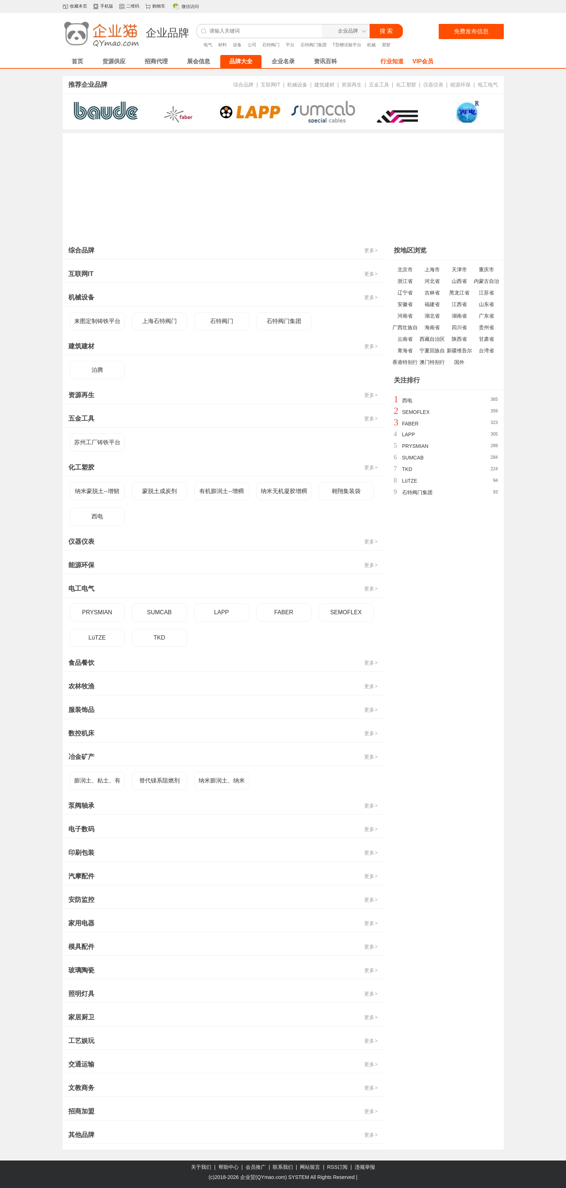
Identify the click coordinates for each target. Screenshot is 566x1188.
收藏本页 (78, 6)
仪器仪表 (433, 85)
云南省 (405, 339)
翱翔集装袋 (346, 491)
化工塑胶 (406, 85)
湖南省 (459, 316)
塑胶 (386, 44)
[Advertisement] (283, 187)
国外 (459, 362)
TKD (159, 638)
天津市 (459, 269)
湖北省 (432, 316)
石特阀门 (271, 44)
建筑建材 (324, 85)
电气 (208, 44)
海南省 (432, 327)
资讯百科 (325, 61)
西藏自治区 (432, 339)
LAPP (221, 612)
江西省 (459, 304)
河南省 (405, 316)
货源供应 (113, 61)
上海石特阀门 (159, 321)
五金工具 (379, 85)
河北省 (432, 281)
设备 (237, 44)
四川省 (459, 327)
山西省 (459, 281)
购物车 (158, 6)
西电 (97, 516)
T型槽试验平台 (346, 44)
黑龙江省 (459, 293)
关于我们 (201, 1167)
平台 (290, 44)
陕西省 (459, 339)
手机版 (106, 6)
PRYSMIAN (97, 612)
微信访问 (190, 6)
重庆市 (486, 269)
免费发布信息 (471, 31)
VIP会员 (423, 61)
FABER (283, 612)
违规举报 (365, 1167)
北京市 (405, 269)
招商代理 (156, 61)
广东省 (486, 316)
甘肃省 (486, 339)
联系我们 (283, 1167)
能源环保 (460, 85)
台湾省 (486, 350)
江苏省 (486, 293)
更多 (371, 250)
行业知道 (392, 61)
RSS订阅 (337, 1167)
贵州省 (486, 327)
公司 (252, 44)
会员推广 (256, 1167)
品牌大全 (240, 61)
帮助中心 (228, 1167)
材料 (222, 44)
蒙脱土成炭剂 (159, 491)
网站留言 (310, 1167)
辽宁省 (405, 293)
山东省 (486, 304)
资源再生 (351, 85)
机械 (371, 44)
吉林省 (432, 293)
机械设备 (297, 85)
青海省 (405, 350)
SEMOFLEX (346, 612)
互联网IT (270, 85)
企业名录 (283, 61)
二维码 (132, 6)
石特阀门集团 (314, 44)
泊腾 (97, 370)
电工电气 (488, 85)
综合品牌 (243, 85)
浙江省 (405, 281)
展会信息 (198, 61)
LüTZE (97, 638)
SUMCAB (159, 612)
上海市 (432, 269)
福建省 (432, 304)
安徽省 (405, 304)
